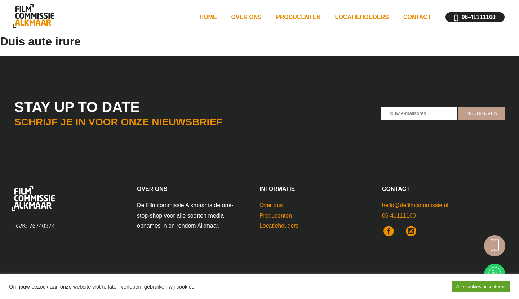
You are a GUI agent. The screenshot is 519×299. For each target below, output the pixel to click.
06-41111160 (479, 18)
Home (208, 18)
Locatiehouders (362, 18)
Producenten (298, 18)
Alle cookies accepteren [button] (481, 286)
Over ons (246, 18)
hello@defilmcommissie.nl (415, 205)
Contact (417, 18)
